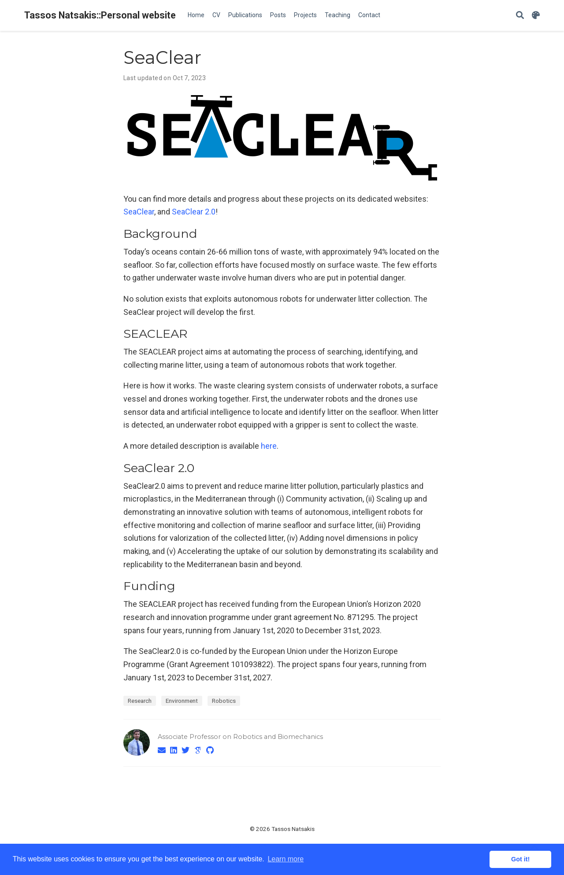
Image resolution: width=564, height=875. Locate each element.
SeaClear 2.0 (193, 211)
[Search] (520, 16)
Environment (182, 700)
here (269, 445)
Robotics (224, 700)
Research (140, 700)
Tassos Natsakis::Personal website (100, 15)
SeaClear (138, 211)
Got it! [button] (520, 859)
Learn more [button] (285, 859)
